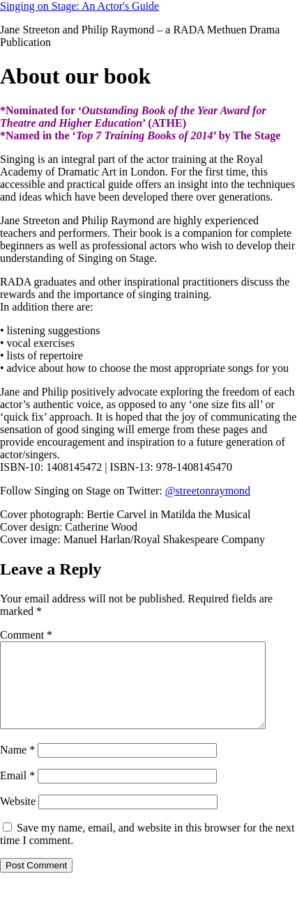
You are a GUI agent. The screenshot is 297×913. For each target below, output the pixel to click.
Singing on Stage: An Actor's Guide (79, 6)
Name (17, 766)
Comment (26, 635)
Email (17, 792)
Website (18, 818)
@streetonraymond (207, 491)
